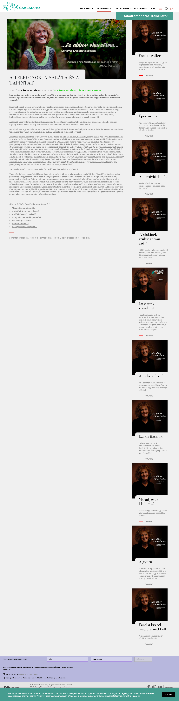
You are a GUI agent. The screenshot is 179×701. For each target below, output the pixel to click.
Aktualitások (104, 9)
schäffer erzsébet (18, 237)
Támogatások (85, 9)
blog (56, 237)
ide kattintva (125, 695)
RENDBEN (168, 694)
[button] (160, 8)
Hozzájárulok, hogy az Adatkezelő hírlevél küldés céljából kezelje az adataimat (35, 678)
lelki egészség (69, 237)
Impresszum (169, 687)
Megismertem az (22, 674)
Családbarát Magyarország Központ (135, 9)
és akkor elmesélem (41, 237)
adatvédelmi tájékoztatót (28, 674)
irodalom (85, 237)
